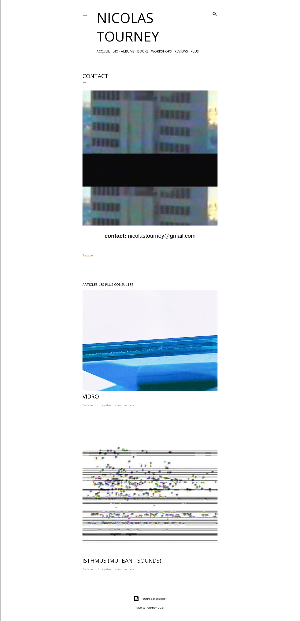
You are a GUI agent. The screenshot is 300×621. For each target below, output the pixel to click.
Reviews (181, 51)
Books (143, 51)
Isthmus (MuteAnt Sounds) (121, 560)
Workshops (161, 51)
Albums (128, 51)
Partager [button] (88, 255)
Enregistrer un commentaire (116, 405)
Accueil (103, 51)
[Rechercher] (215, 13)
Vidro (90, 396)
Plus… (196, 51)
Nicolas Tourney (128, 26)
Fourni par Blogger (150, 599)
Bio (115, 51)
